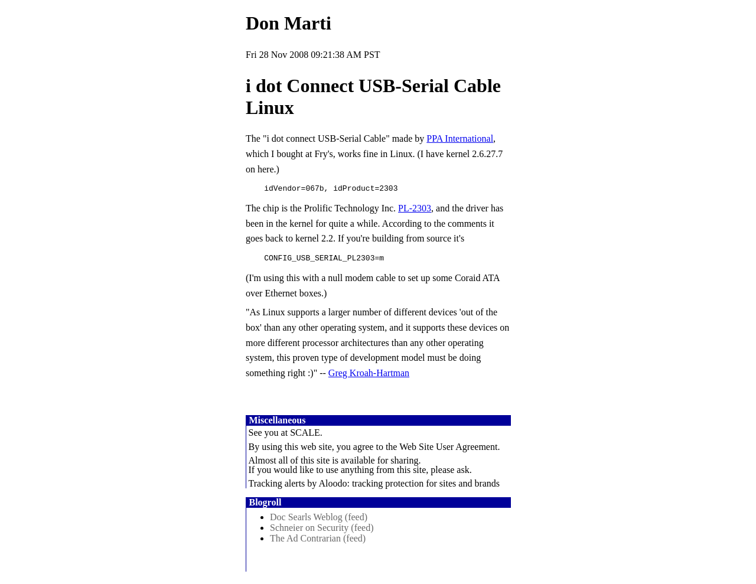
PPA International (459, 138)
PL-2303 (414, 210)
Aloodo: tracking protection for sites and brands (409, 487)
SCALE (305, 436)
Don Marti (288, 23)
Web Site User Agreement (448, 450)
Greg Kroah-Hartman (368, 376)
